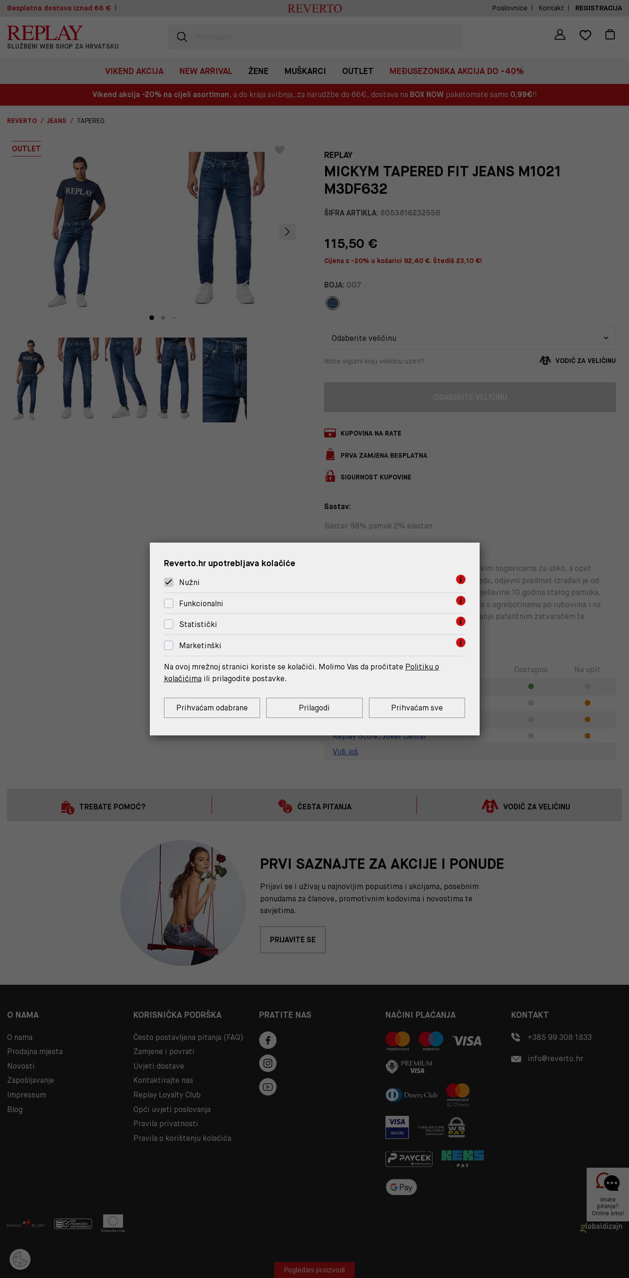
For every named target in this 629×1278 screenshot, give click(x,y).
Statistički (198, 625)
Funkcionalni (201, 604)
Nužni (189, 582)
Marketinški (200, 646)
